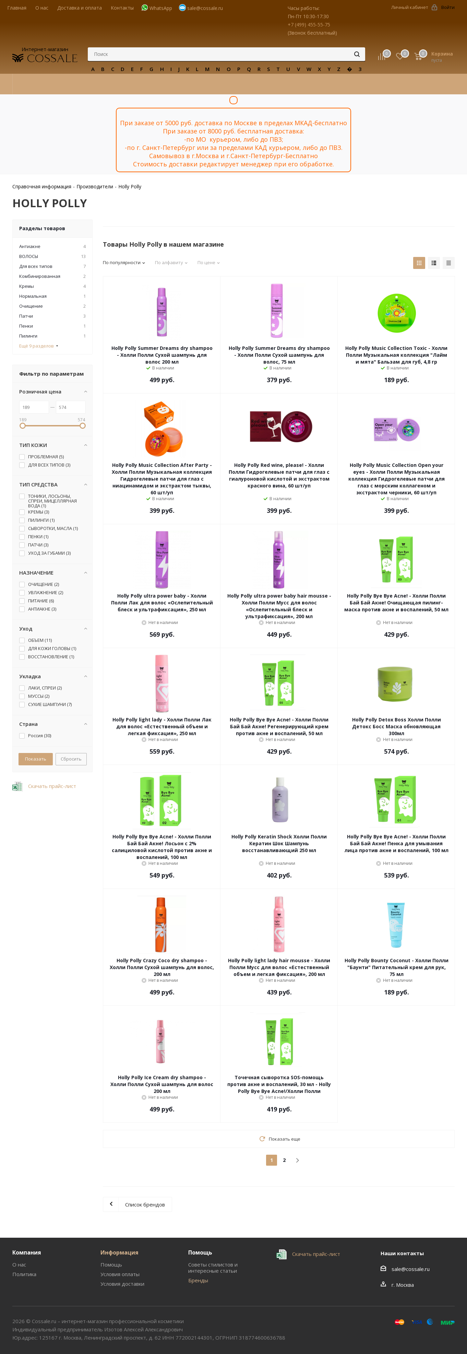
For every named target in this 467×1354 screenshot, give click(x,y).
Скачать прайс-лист (51, 785)
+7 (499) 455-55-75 (309, 24)
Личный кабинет (409, 7)
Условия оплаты (120, 1274)
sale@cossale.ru (205, 8)
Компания (26, 1252)
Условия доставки (122, 1283)
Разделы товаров (42, 228)
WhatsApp (160, 8)
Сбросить (71, 759)
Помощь (111, 1264)
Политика (24, 1274)
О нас (19, 1264)
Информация (119, 1252)
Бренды (198, 1280)
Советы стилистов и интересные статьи (213, 1267)
